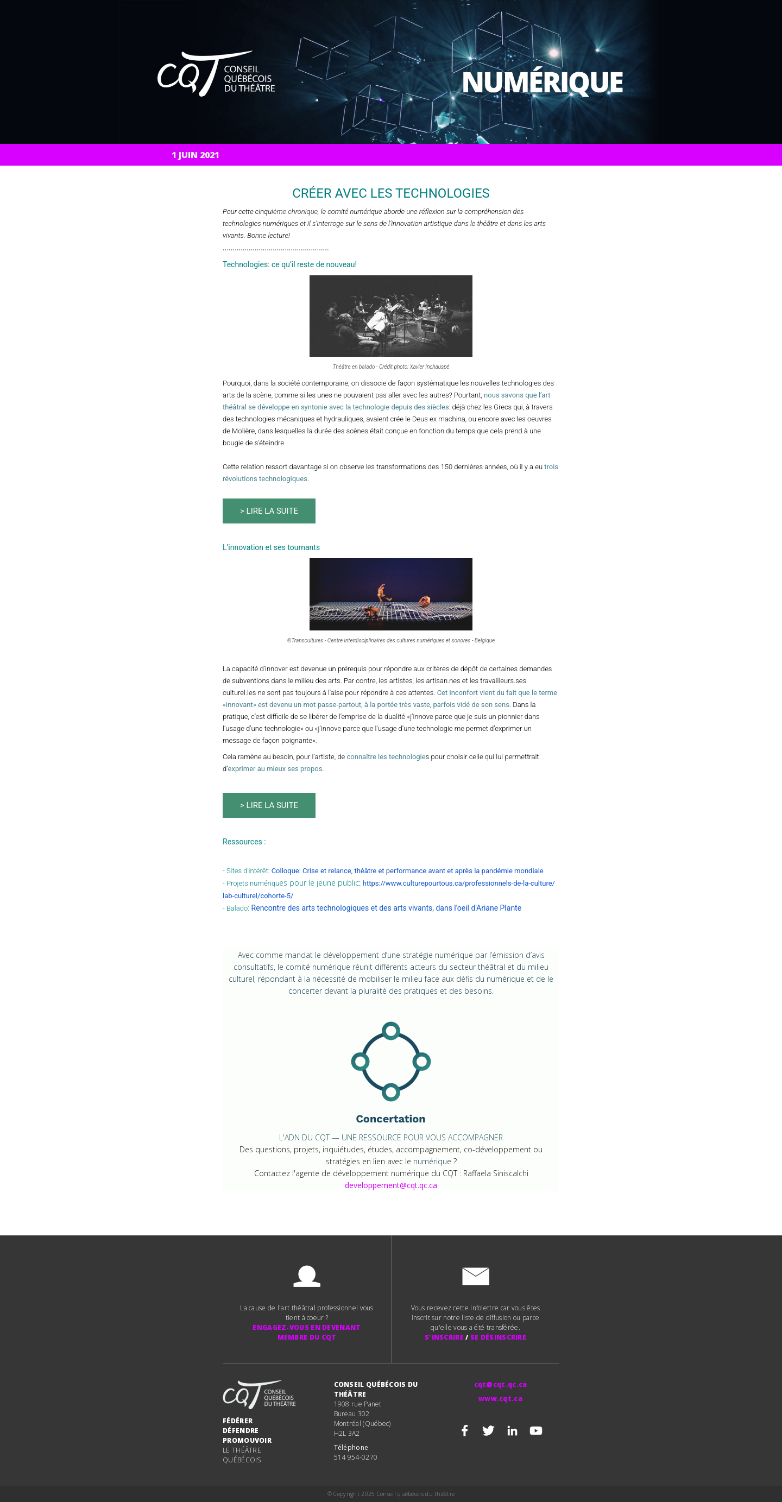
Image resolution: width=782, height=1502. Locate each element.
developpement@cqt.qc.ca (391, 1185)
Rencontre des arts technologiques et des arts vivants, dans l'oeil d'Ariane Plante (386, 908)
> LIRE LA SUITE (269, 805)
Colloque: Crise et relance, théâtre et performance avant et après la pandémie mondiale (408, 871)
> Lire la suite (269, 511)
